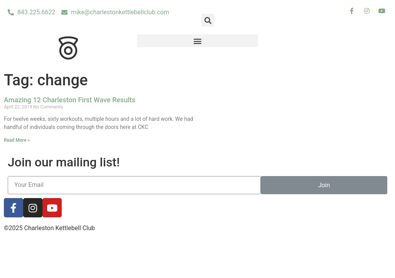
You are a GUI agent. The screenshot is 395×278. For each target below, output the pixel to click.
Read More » (17, 140)
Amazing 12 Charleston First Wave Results (69, 100)
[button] (197, 40)
